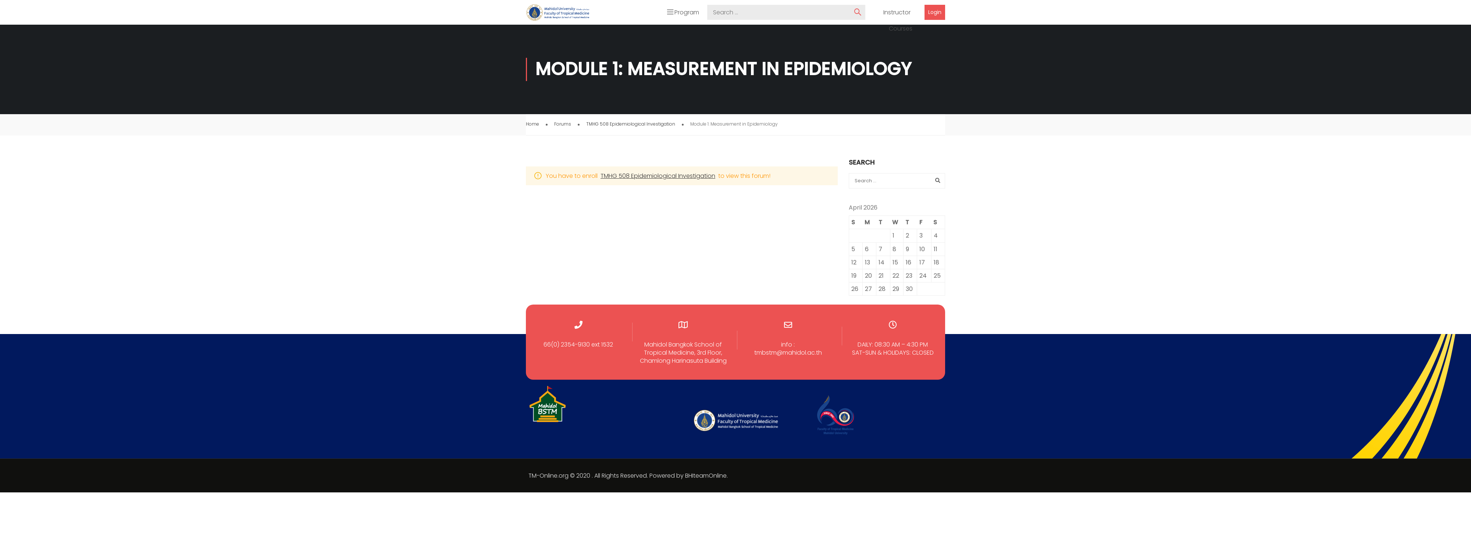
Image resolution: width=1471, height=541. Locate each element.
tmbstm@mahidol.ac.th (788, 353)
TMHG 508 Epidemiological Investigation (630, 125)
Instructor (897, 13)
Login (934, 13)
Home (532, 125)
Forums (562, 125)
